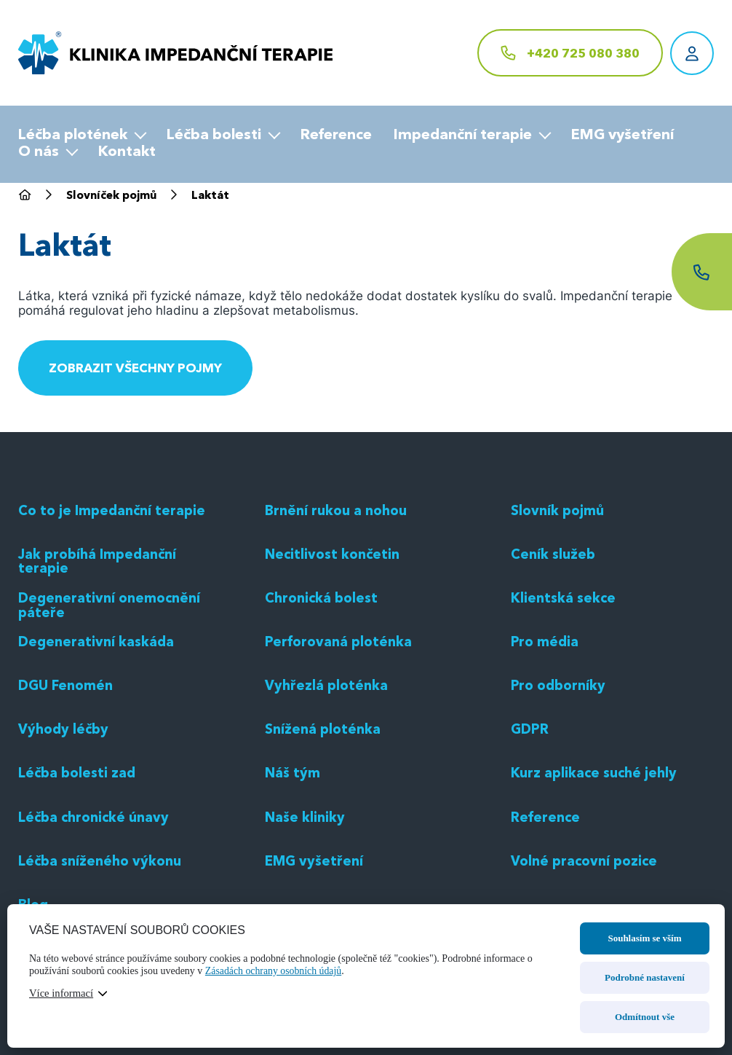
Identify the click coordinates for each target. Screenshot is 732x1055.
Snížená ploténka (326, 836)
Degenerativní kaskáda (99, 748)
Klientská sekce (565, 704)
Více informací (62, 993)
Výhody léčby (65, 836)
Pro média (547, 748)
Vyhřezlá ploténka (329, 792)
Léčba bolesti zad (80, 880)
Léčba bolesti (214, 135)
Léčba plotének (72, 135)
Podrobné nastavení (645, 977)
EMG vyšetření (622, 135)
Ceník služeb (555, 661)
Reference (336, 135)
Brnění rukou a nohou (340, 617)
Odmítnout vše (645, 1016)
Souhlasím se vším (644, 938)
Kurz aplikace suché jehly (598, 880)
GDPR (531, 836)
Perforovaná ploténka (342, 748)
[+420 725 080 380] (570, 53)
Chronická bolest (324, 704)
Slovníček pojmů (114, 197)
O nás (38, 152)
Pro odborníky (560, 792)
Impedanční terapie (463, 135)
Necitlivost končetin (335, 661)
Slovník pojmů (560, 617)
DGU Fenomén (68, 792)
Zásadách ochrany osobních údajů (274, 970)
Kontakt (127, 152)
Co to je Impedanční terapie (116, 617)
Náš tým (294, 880)
